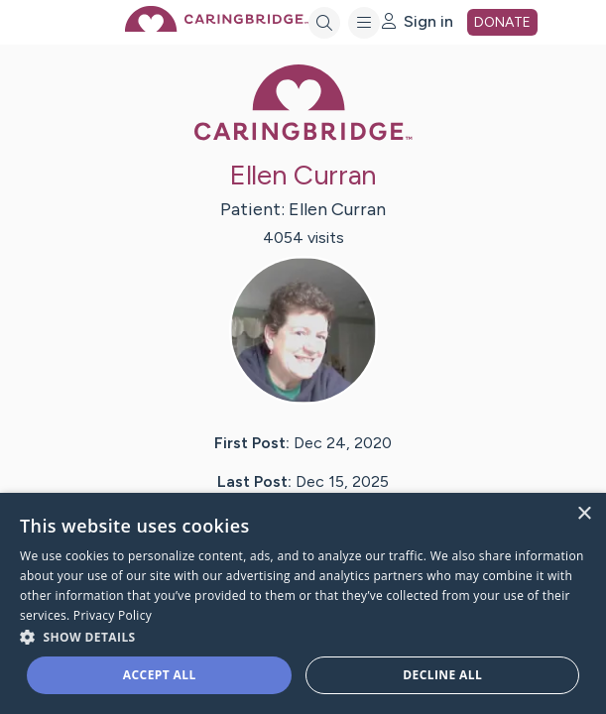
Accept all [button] (159, 674)
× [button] (583, 514)
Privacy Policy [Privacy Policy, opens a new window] (112, 615)
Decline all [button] (442, 674)
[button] (303, 636)
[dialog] (303, 603)
